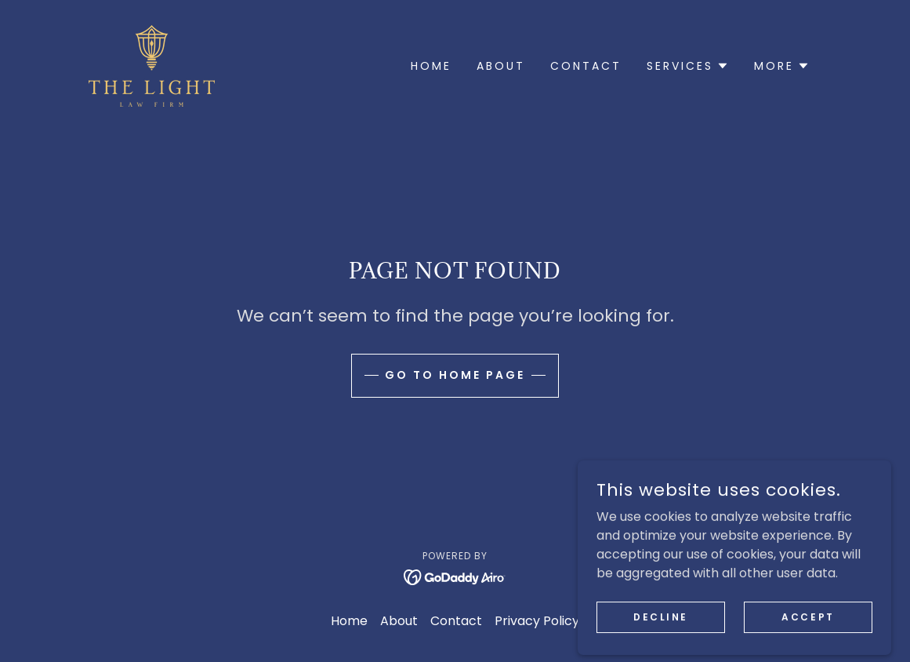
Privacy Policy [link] (537, 621)
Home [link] (431, 66)
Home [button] (349, 621)
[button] (688, 65)
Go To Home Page (455, 375)
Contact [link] (586, 66)
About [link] (501, 66)
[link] (152, 65)
